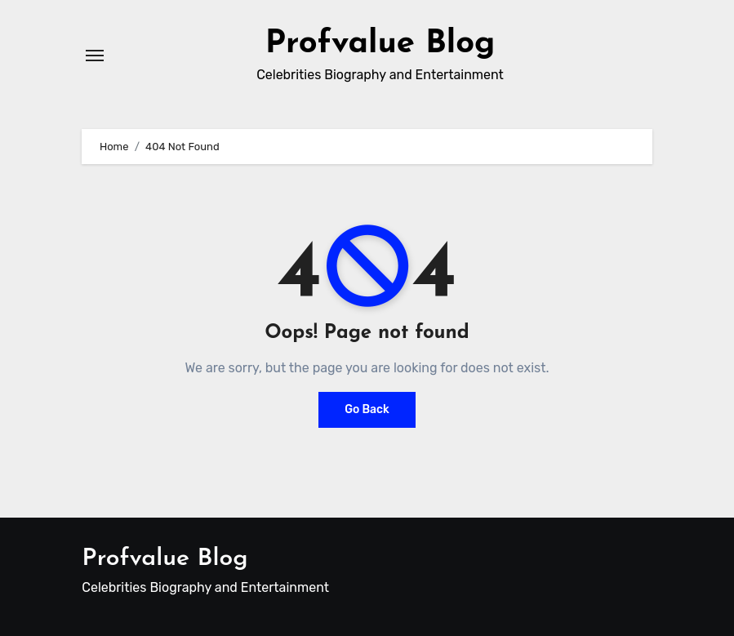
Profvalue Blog (380, 44)
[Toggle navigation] (95, 55)
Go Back (367, 409)
